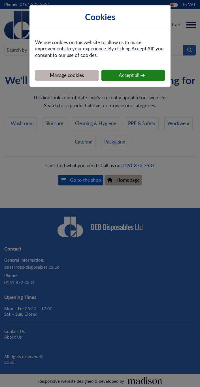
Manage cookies (67, 75)
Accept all (132, 75)
